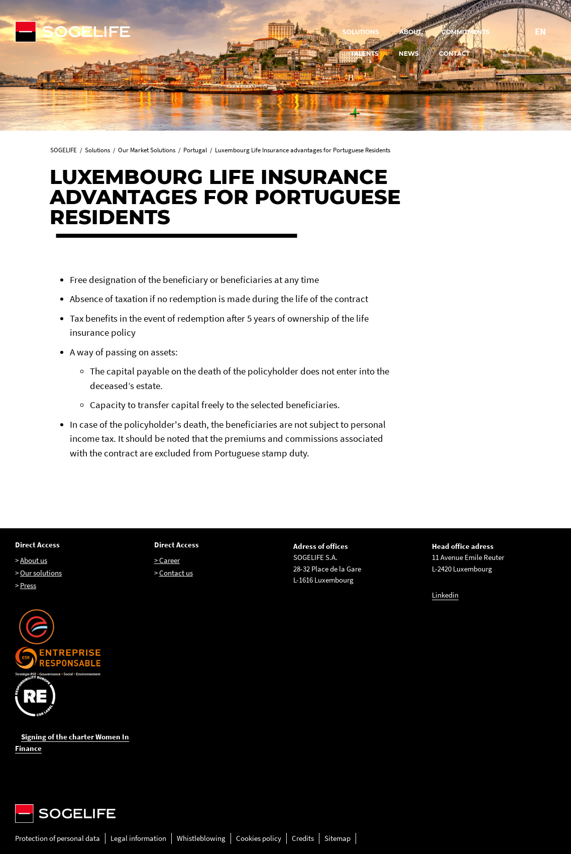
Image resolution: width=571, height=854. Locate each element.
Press (28, 585)
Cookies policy (258, 838)
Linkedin (445, 595)
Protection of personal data (57, 838)
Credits (303, 838)
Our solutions (41, 573)
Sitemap (337, 838)
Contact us (176, 573)
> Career (167, 560)
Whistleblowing (201, 838)
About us (33, 560)
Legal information (138, 838)
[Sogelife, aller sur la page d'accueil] (172, 31)
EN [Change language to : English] (540, 31)
